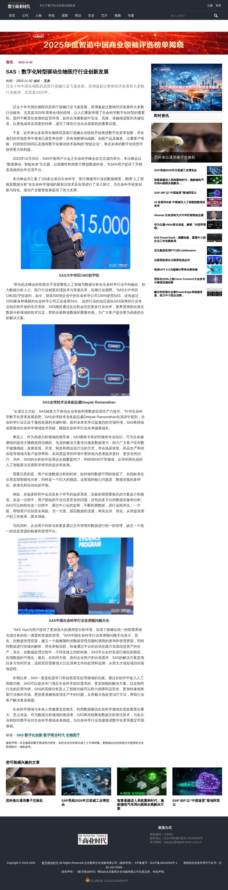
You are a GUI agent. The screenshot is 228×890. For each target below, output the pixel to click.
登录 (218, 5)
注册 (210, 5)
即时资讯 (161, 116)
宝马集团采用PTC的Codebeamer (175, 250)
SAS (20, 735)
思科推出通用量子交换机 (174, 157)
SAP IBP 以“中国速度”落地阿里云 (175, 192)
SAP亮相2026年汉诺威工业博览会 (175, 170)
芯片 (104, 15)
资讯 (9, 62)
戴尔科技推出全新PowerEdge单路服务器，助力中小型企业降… (178, 293)
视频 (117, 15)
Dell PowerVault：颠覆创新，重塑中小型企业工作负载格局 (180, 239)
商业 (78, 15)
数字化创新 (33, 735)
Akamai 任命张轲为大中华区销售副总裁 (179, 215)
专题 (131, 15)
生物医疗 (73, 735)
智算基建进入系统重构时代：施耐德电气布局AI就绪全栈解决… (179, 181)
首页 (12, 15)
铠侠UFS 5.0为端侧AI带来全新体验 (176, 269)
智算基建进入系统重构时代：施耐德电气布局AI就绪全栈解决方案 (140, 804)
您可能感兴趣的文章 (23, 762)
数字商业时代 (54, 735)
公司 (25, 15)
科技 (51, 15)
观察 (65, 15)
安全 (91, 15)
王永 (47, 81)
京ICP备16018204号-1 (163, 862)
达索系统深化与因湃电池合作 (172, 260)
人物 (38, 15)
